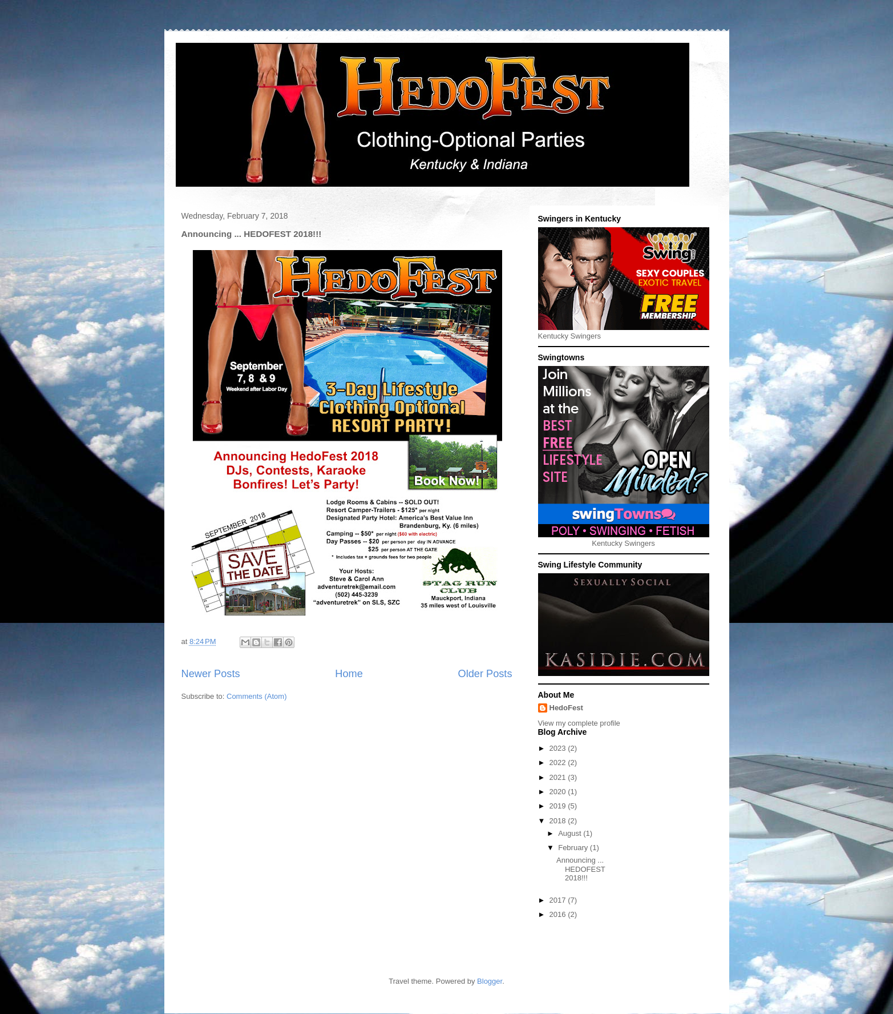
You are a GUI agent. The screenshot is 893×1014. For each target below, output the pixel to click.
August (570, 833)
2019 (558, 806)
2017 (558, 900)
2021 (558, 777)
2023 (558, 748)
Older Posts (485, 673)
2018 (558, 820)
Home (349, 673)
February (574, 847)
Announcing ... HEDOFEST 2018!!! (580, 869)
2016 (558, 914)
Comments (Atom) (256, 696)
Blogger (489, 981)
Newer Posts (210, 673)
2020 (558, 791)
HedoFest (566, 707)
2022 (558, 762)
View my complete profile (579, 723)
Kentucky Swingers (569, 336)
